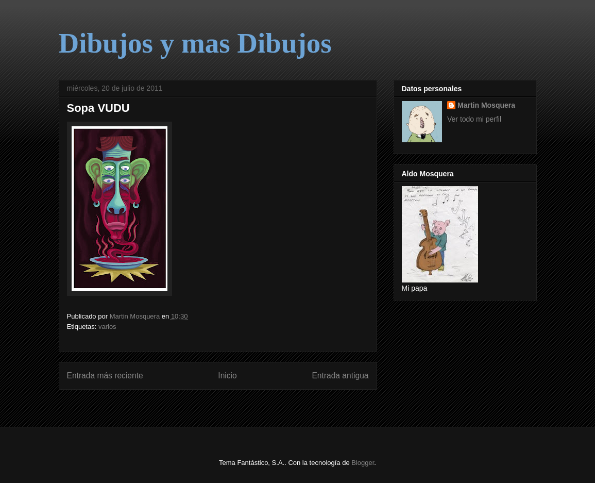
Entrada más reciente (105, 375)
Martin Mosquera (486, 105)
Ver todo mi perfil (474, 119)
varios (107, 326)
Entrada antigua (340, 375)
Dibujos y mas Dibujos (195, 43)
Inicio (227, 375)
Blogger (362, 463)
